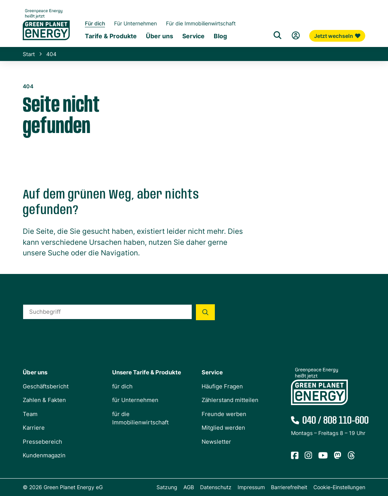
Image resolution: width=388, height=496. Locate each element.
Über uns (35, 372)
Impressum (251, 487)
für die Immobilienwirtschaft (140, 418)
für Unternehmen (135, 400)
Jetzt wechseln (337, 36)
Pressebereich (42, 441)
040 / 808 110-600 (333, 420)
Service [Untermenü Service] (193, 36)
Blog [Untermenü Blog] (220, 36)
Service (212, 372)
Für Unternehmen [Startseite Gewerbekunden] (135, 23)
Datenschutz (216, 487)
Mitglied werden (223, 427)
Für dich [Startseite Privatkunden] (95, 23)
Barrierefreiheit (289, 487)
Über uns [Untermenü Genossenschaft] (159, 36)
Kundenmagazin (44, 455)
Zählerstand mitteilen (230, 400)
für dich (122, 386)
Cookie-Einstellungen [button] (339, 487)
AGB (188, 487)
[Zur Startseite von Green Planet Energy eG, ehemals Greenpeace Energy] (46, 30)
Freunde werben (224, 413)
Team (30, 413)
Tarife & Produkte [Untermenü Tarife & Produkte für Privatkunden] (111, 36)
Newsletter (216, 441)
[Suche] (277, 36)
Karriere (34, 427)
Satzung (166, 487)
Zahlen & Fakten (44, 400)
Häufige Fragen (222, 386)
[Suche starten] (205, 312)
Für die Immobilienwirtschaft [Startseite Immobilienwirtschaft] (201, 23)
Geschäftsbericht (46, 386)
